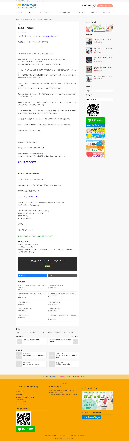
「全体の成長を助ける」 (54, 302)
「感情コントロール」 (24, 315)
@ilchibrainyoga (47, 264)
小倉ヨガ (58, 332)
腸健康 (71, 332)
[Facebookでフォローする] (53, 376)
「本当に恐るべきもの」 (24, 302)
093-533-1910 (90, 5)
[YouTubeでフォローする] (76, 376)
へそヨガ (41, 332)
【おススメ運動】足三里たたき (56, 285)
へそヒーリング (31, 332)
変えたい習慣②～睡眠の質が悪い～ (103, 76)
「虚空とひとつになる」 (54, 308)
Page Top (64, 382)
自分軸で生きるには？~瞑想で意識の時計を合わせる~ (62, 293)
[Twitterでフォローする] (45, 376)
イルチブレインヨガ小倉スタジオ (27, 387)
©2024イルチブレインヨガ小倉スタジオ (64, 438)
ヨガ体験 (50, 332)
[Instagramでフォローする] (62, 376)
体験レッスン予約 (104, 5)
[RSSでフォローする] (83, 376)
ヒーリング (21, 332)
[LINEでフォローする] (69, 376)
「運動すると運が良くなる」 (25, 308)
